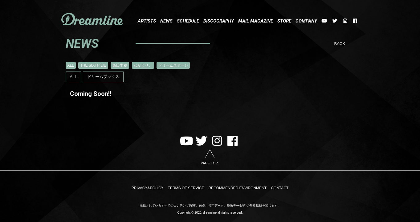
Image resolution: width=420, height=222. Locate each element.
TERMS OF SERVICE (186, 188)
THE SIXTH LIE (93, 65)
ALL (70, 65)
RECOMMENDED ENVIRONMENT (237, 188)
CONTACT (279, 188)
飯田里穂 (119, 65)
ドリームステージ (173, 65)
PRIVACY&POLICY (148, 188)
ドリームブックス (103, 76)
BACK (339, 43)
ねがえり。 (143, 65)
